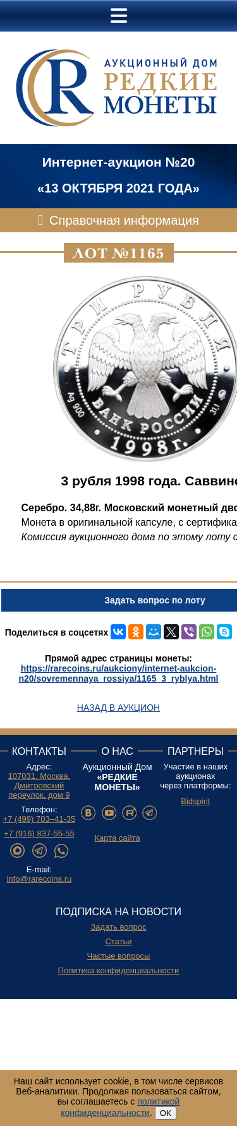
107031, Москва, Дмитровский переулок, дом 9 (39, 785)
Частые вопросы (118, 956)
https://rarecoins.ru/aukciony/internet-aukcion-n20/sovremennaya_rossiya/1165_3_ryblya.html (119, 673)
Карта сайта (117, 838)
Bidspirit (195, 801)
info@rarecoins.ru (38, 879)
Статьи (118, 941)
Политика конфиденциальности (118, 970)
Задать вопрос (119, 927)
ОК (165, 1113)
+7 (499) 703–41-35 (39, 819)
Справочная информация (124, 220)
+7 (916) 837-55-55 (39, 833)
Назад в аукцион (118, 707)
